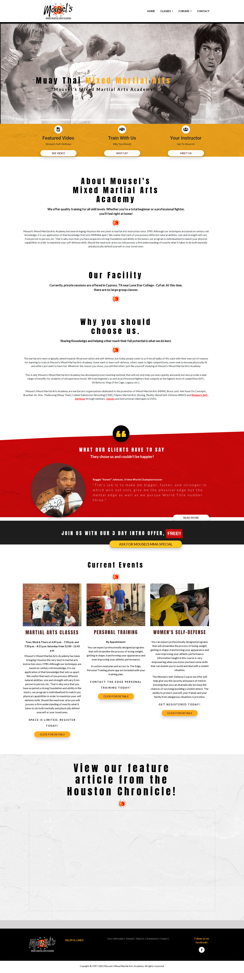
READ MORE (191, 517)
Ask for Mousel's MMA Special (145, 544)
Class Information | (116, 938)
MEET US (186, 153)
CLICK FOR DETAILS (52, 734)
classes (110, 398)
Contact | (164, 938)
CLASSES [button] (165, 11)
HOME (151, 11)
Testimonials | (152, 938)
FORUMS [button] (184, 11)
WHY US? (122, 153)
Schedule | (130, 938)
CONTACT (203, 11)
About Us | (141, 938)
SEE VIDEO (58, 153)
